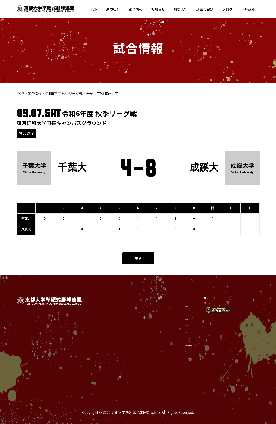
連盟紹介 (124, 9)
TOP (106, 9)
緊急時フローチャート (176, 351)
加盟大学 (187, 9)
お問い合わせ (169, 337)
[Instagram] (216, 307)
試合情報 (145, 9)
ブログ (230, 9)
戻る (138, 258)
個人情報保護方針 (172, 344)
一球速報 (249, 9)
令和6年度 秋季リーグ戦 (64, 93)
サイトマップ (169, 358)
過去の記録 (209, 9)
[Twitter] (215, 296)
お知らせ (166, 9)
